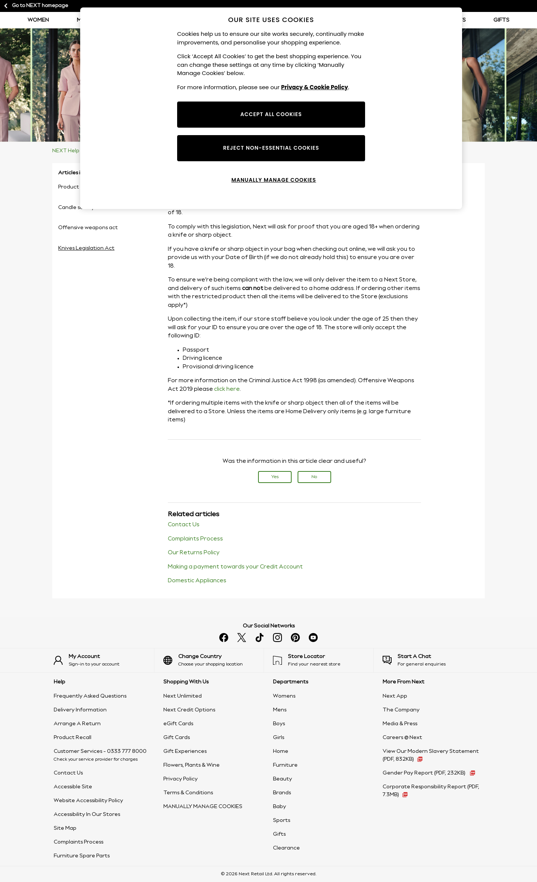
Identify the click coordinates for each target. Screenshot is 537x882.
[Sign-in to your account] (104, 660)
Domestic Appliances (197, 580)
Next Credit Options (189, 710)
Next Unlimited (182, 696)
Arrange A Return (77, 723)
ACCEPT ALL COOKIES (271, 114)
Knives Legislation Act (86, 248)
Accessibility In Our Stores (87, 814)
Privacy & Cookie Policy (314, 87)
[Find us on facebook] (223, 637)
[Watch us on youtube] (313, 637)
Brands (282, 792)
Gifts (501, 20)
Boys (279, 723)
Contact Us (184, 524)
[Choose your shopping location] (213, 660)
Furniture (285, 765)
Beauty (282, 779)
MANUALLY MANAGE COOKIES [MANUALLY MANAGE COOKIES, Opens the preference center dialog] (273, 180)
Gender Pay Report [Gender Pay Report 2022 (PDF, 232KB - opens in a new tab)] (425, 773)
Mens (279, 710)
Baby (279, 806)
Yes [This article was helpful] (275, 477)
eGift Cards (178, 723)
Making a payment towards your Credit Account (235, 567)
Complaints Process (195, 539)
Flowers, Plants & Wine (191, 765)
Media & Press (400, 723)
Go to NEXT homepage (35, 6)
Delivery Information (80, 710)
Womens (284, 696)
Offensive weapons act (88, 227)
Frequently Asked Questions (90, 696)
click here (227, 389)
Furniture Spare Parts (82, 855)
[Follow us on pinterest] (295, 637)
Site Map (65, 828)
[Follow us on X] (241, 637)
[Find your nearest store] (323, 660)
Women (38, 20)
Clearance (286, 848)
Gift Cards (176, 737)
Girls (278, 737)
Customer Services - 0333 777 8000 (100, 751)
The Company (401, 710)
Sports (281, 820)
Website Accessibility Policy (88, 800)
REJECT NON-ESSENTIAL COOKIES (271, 148)
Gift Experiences (185, 751)
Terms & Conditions (188, 792)
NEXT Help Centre (75, 151)
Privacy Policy (180, 779)
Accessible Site (73, 786)
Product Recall (72, 737)
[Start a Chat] (433, 660)
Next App (395, 696)
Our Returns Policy (194, 552)
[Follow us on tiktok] (259, 637)
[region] (271, 108)
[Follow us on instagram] (277, 637)
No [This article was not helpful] (314, 477)
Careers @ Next (402, 737)
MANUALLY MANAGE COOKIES (202, 806)
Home (280, 751)
